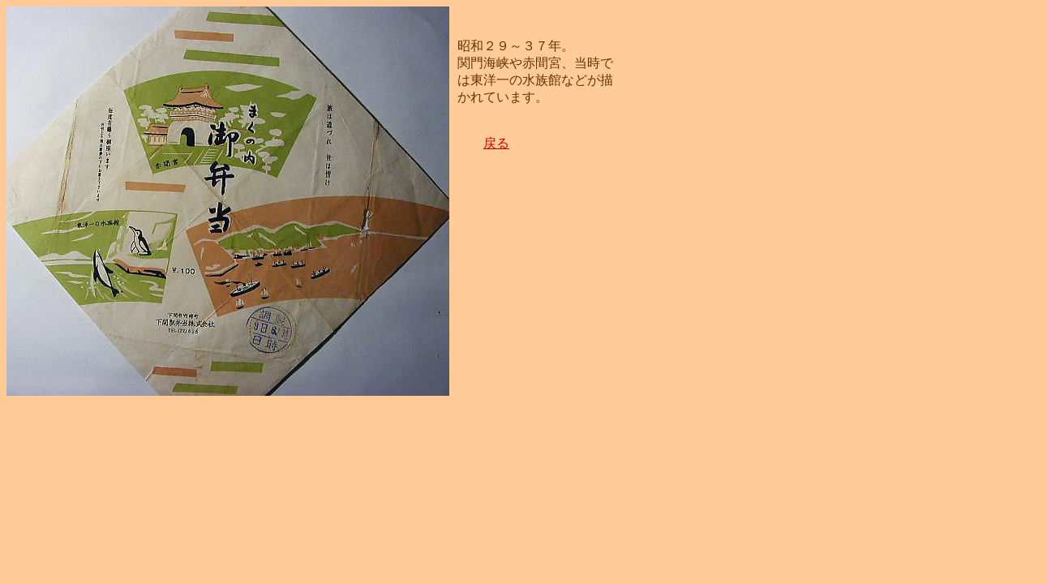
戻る (496, 143)
